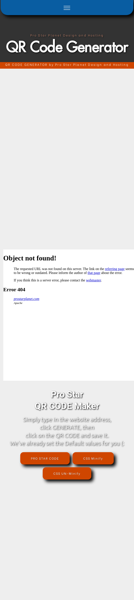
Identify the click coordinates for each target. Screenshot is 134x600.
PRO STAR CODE (45, 458)
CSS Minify (93, 458)
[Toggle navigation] (67, 8)
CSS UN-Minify (67, 473)
